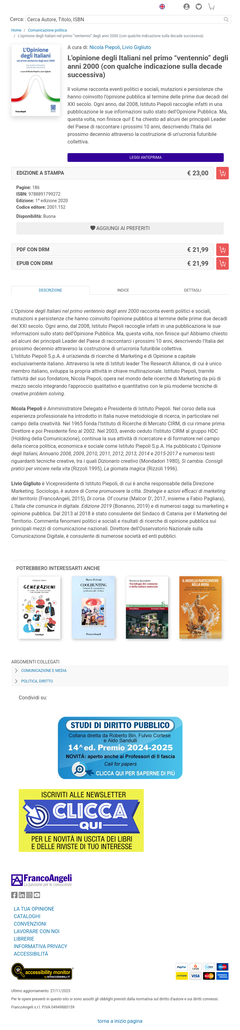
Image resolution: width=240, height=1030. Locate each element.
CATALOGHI (27, 916)
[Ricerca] (226, 19)
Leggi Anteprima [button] (146, 157)
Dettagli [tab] (192, 290)
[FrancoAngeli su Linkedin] (22, 896)
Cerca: (17, 19)
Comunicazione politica (47, 30)
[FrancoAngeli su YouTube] (37, 896)
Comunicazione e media (44, 670)
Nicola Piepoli (104, 47)
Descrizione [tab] (50, 290)
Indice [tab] (123, 290)
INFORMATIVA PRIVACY (40, 946)
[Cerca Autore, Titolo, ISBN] (123, 19)
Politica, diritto (37, 681)
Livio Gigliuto (136, 47)
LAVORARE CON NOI (36, 931)
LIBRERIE (24, 939)
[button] (160, 7)
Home (16, 30)
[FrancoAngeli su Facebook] (14, 896)
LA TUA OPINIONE (34, 909)
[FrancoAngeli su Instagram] (29, 896)
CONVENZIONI (30, 924)
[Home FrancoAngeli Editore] (32, 7)
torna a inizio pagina (120, 1021)
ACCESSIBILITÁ (31, 954)
